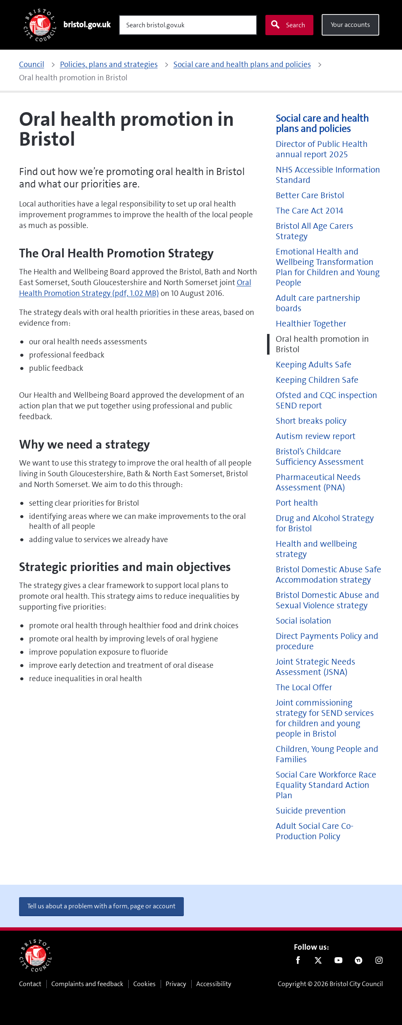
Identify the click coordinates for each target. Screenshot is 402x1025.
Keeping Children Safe (317, 380)
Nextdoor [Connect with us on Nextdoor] (359, 962)
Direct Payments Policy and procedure (327, 641)
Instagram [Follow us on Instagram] (379, 962)
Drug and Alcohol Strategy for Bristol (325, 523)
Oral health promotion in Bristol (322, 344)
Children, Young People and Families (327, 754)
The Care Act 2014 (309, 211)
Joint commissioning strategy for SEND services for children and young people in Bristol (325, 718)
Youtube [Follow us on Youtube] (338, 962)
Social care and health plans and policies (322, 123)
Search (287, 25)
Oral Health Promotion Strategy (135, 287)
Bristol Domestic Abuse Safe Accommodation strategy (328, 574)
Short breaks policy (311, 421)
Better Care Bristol (310, 195)
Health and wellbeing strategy (316, 549)
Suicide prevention (311, 811)
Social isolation (303, 621)
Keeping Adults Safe (313, 365)
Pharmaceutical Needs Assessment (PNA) (318, 482)
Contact (30, 983)
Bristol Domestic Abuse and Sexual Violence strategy (327, 600)
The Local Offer (304, 687)
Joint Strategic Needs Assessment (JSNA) (315, 667)
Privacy (176, 983)
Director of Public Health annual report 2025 (322, 149)
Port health (297, 503)
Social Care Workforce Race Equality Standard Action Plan (326, 785)
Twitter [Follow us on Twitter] (318, 962)
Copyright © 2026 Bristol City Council (330, 983)
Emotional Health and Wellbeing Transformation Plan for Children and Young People (328, 267)
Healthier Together (311, 324)
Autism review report (316, 436)
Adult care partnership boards (318, 303)
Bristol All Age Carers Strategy (314, 231)
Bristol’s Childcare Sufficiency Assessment (320, 456)
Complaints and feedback (87, 983)
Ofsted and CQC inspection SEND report (326, 400)
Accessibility (213, 983)
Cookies (144, 983)
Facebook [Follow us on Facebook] (298, 962)
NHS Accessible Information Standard (328, 175)
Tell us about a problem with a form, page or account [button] (101, 906)
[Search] (188, 25)
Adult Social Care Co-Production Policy (315, 831)
